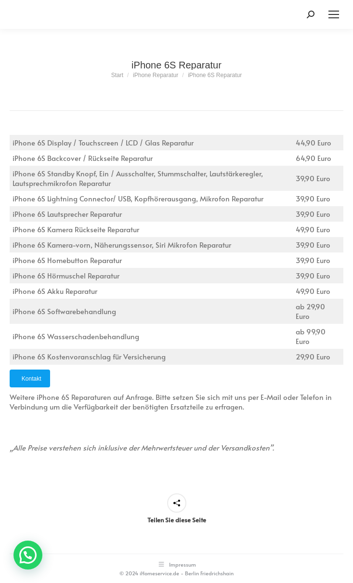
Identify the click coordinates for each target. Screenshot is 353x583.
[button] (27, 555)
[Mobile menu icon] (333, 14)
